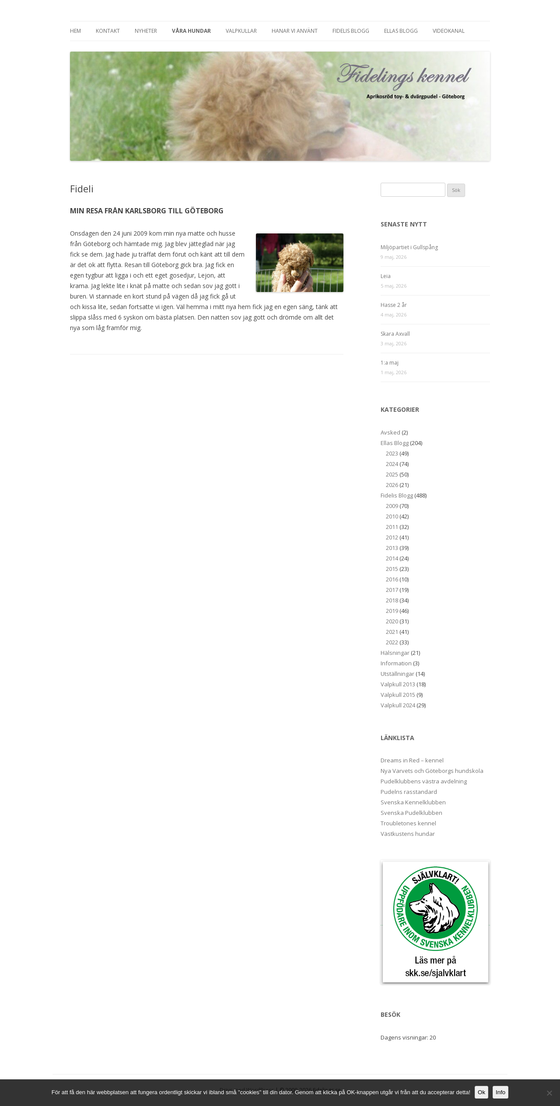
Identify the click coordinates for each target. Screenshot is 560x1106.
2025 (392, 474)
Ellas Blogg (401, 31)
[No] (549, 1093)
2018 (392, 600)
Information (396, 663)
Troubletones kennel (408, 823)
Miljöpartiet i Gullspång (409, 247)
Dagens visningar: (405, 1037)
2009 (392, 506)
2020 (392, 621)
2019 (392, 611)
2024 (392, 464)
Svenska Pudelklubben (411, 813)
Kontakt (108, 31)
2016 (392, 579)
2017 (392, 590)
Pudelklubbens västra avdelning (424, 781)
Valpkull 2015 (398, 695)
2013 (392, 548)
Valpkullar (241, 31)
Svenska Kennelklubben (413, 802)
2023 (392, 453)
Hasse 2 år (394, 305)
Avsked (390, 432)
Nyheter (146, 31)
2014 (392, 558)
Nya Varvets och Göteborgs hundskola (432, 771)
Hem (75, 31)
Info (500, 1092)
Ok (481, 1092)
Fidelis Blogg (350, 31)
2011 (392, 527)
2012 (392, 537)
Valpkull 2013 (398, 684)
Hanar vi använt (295, 31)
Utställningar (397, 674)
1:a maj (390, 362)
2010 (392, 516)
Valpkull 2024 (398, 705)
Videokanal (449, 31)
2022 (392, 642)
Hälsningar (395, 653)
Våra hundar (191, 31)
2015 (392, 569)
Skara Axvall (395, 333)
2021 (392, 632)
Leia (386, 276)
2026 (392, 485)
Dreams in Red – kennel (412, 760)
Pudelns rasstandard (409, 792)
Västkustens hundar (408, 834)
